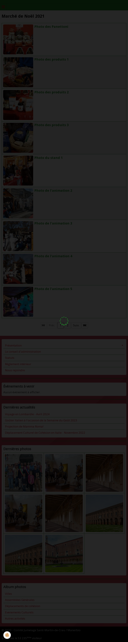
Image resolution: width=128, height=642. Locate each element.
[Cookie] (7, 635)
